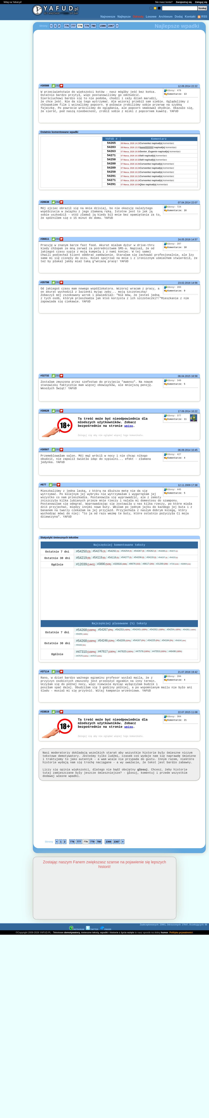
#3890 (104, 584)
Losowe (151, 16)
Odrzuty (138, 16)
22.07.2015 (184, 736)
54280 (111, 173)
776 (67, 25)
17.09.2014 (184, 427)
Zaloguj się (201, 2)
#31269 (162, 584)
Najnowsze (107, 16)
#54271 (174, 571)
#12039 (85, 584)
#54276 (99, 571)
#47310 (86, 673)
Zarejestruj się (184, 2)
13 (175, 94)
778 (80, 25)
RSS (202, 16)
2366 (103, 25)
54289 (111, 178)
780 (93, 25)
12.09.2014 (184, 86)
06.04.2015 (184, 391)
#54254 (126, 571)
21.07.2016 (184, 693)
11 (175, 435)
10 (175, 255)
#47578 (142, 672)
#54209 (124, 661)
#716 (174, 584)
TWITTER (92, 960)
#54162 (81, 666)
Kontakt (190, 16)
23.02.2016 (184, 295)
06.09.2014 (184, 466)
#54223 (174, 578)
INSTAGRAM (76, 960)
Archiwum (165, 16)
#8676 (134, 584)
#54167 (139, 661)
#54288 (162, 571)
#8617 (148, 584)
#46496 (175, 672)
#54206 (139, 577)
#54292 (113, 571)
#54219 (83, 578)
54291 (111, 188)
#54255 (82, 655)
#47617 (107, 672)
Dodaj (179, 16)
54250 (111, 169)
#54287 (139, 571)
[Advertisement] (15, 559)
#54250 (83, 572)
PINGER (105, 960)
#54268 (86, 651)
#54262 (151, 571)
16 (175, 215)
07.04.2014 (184, 207)
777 (73, 25)
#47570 (82, 677)
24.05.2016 (184, 247)
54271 (111, 164)
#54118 (113, 577)
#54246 (106, 661)
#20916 (120, 584)
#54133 (151, 578)
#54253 (122, 650)
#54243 (139, 650)
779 (87, 25)
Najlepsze (124, 16)
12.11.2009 (184, 502)
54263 (111, 159)
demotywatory (72, 963)
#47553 (159, 672)
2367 (111, 25)
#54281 (189, 651)
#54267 (105, 650)
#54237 (162, 578)
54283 (111, 154)
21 (175, 745)
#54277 (126, 577)
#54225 (153, 661)
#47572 (96, 677)
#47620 (125, 672)
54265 (111, 149)
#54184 (167, 661)
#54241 (180, 662)
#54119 (99, 577)
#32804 (186, 584)
